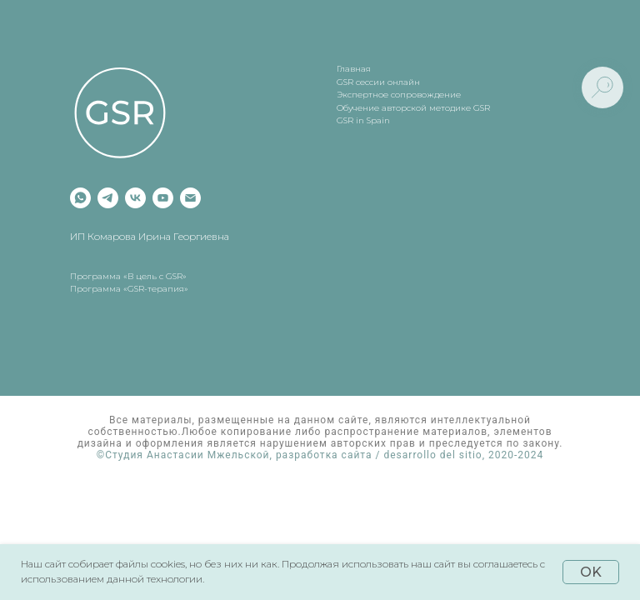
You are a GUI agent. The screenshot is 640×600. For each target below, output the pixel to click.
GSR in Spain (363, 120)
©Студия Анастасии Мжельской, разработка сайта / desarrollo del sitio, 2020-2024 (320, 455)
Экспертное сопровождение (399, 94)
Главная (354, 68)
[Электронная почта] (190, 198)
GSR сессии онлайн (378, 82)
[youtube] (162, 198)
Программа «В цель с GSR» (128, 276)
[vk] (135, 198)
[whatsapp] (80, 198)
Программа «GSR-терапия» (129, 288)
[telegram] (108, 198)
